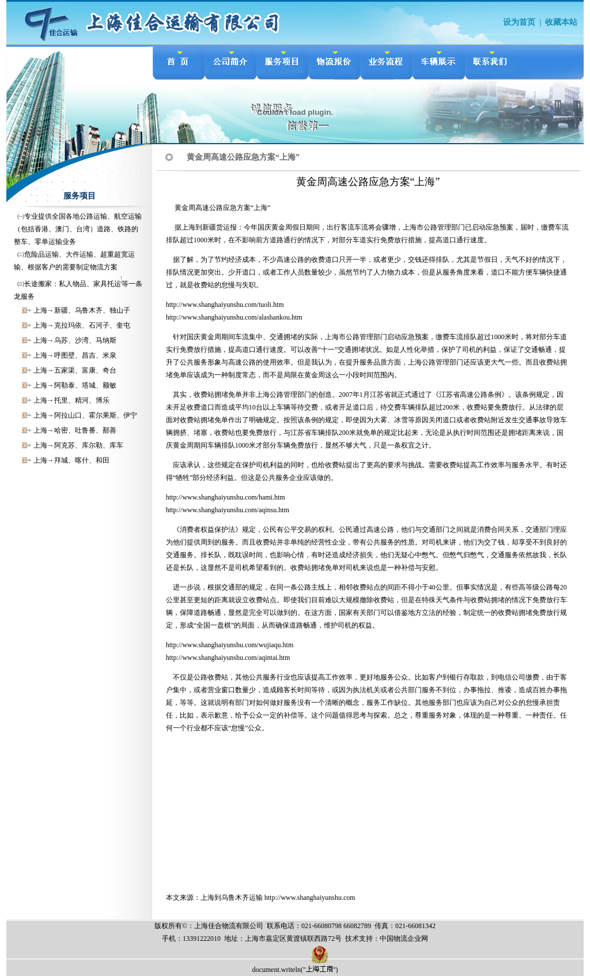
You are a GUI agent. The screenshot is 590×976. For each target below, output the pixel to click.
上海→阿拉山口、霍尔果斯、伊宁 (85, 415)
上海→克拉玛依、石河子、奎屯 (81, 325)
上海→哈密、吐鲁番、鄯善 (74, 430)
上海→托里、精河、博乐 (71, 400)
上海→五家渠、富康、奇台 (74, 370)
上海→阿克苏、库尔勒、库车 (78, 445)
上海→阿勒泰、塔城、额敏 (74, 385)
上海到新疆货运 (205, 227)
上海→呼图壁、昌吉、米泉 (74, 355)
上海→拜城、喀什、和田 (71, 460)
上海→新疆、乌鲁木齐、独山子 (81, 310)
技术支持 (359, 938)
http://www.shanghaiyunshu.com (309, 898)
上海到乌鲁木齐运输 (232, 898)
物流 (400, 938)
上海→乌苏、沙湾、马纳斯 (74, 340)
